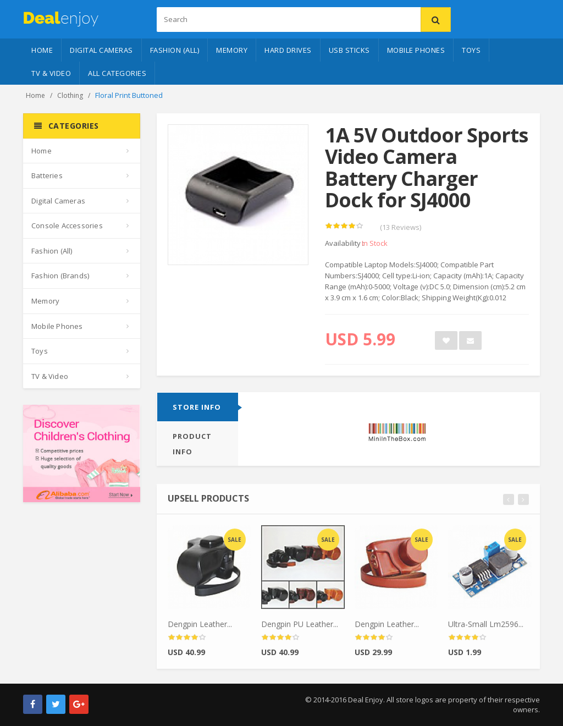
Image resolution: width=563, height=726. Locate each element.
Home (42, 50)
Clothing (70, 95)
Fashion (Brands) (60, 275)
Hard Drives (288, 50)
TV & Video (51, 73)
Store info (197, 408)
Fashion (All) (175, 50)
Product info (192, 444)
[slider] (344, 226)
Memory (231, 50)
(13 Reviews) (400, 228)
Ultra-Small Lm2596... (485, 627)
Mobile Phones (416, 50)
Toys (471, 50)
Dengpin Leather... (200, 627)
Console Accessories (67, 225)
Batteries (47, 175)
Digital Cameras (101, 50)
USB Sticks (349, 50)
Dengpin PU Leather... (299, 627)
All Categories (117, 73)
